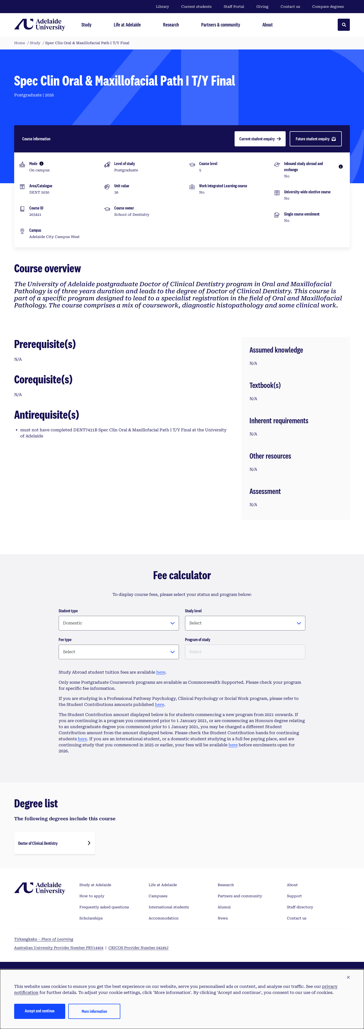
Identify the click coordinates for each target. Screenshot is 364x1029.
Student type (68, 611)
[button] (348, 977)
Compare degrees (331, 7)
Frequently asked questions (104, 907)
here (160, 672)
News (223, 918)
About (292, 885)
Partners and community (240, 896)
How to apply (91, 896)
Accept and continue (40, 1011)
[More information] (41, 164)
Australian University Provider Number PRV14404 (58, 948)
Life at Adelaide (163, 885)
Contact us (290, 7)
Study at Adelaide (95, 885)
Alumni (224, 907)
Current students (196, 7)
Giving (262, 7)
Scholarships (91, 918)
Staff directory (300, 907)
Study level (193, 611)
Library (162, 7)
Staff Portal (234, 7)
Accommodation (163, 918)
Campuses (158, 896)
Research (226, 885)
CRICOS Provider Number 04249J (138, 948)
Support (294, 896)
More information (94, 1011)
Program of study (197, 639)
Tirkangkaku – (43, 939)
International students (169, 907)
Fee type (65, 639)
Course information (36, 139)
